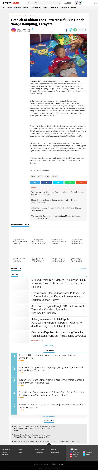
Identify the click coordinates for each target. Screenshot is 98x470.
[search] (43, 3)
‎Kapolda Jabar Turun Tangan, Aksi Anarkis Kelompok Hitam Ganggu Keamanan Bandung (46, 441)
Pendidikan (54, 8)
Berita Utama (36, 8)
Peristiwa (17, 8)
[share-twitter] (70, 30)
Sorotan (54, 176)
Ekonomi (45, 8)
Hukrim (73, 8)
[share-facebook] (66, 30)
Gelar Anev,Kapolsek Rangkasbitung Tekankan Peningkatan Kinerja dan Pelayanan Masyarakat (58, 334)
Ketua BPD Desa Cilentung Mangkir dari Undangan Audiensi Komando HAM (47, 356)
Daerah (9, 8)
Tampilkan (83, 268)
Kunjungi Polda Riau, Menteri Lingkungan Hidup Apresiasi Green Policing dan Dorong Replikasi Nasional (58, 283)
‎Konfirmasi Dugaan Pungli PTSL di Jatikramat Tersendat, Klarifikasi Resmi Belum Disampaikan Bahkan (57, 310)
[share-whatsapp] (75, 30)
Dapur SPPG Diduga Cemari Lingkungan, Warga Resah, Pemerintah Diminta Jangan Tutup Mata (51, 369)
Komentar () (82, 30)
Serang (47, 176)
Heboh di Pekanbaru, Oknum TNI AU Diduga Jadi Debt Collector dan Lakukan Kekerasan (51, 406)
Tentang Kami (38, 464)
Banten (33, 176)
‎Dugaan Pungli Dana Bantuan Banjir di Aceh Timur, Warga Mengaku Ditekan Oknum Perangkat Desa (51, 381)
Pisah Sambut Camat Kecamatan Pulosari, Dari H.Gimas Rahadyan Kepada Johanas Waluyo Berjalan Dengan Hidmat (58, 296)
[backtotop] (49, 445)
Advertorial (65, 8)
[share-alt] (35, 182)
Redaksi (46, 464)
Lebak (20, 452)
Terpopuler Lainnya (49, 416)
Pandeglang (39, 452)
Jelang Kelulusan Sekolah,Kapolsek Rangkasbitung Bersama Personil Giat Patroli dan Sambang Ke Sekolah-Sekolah (57, 323)
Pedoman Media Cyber (57, 464)
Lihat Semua (49, 345)
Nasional (26, 8)
